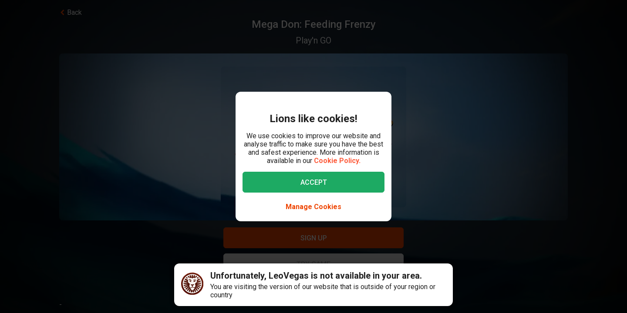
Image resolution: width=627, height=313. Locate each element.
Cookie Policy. (337, 160)
